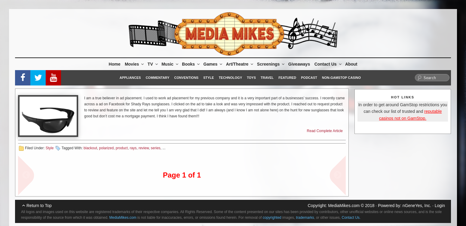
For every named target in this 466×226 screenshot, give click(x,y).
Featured (287, 77)
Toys (251, 77)
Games (213, 64)
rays (133, 148)
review (144, 148)
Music (170, 64)
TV (153, 64)
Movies (135, 64)
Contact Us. (351, 217)
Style (208, 77)
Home (115, 64)
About (351, 64)
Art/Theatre (240, 64)
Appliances (130, 77)
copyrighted (272, 217)
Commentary (158, 77)
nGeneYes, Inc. (417, 205)
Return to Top (39, 205)
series (156, 148)
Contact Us (328, 64)
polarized (106, 148)
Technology (230, 77)
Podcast (309, 77)
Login (440, 205)
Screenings (271, 64)
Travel (267, 77)
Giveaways (299, 64)
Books (191, 64)
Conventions (186, 77)
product (122, 148)
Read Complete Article (325, 131)
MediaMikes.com (344, 205)
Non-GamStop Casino (341, 77)
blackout (90, 148)
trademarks (305, 217)
